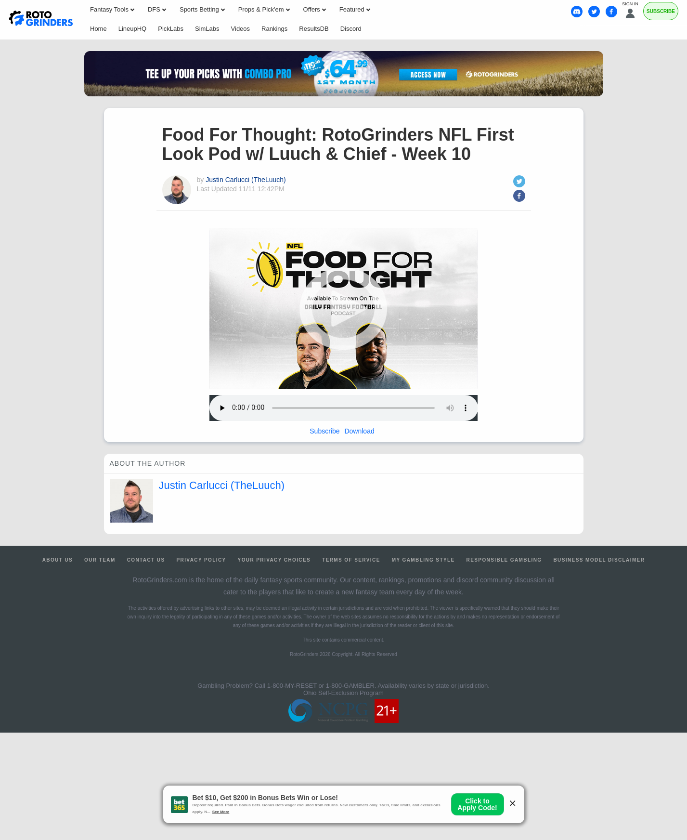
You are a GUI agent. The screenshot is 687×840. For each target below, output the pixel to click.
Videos (240, 28)
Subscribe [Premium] (661, 11)
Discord (351, 28)
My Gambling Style (423, 560)
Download (359, 431)
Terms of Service (351, 560)
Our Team (100, 560)
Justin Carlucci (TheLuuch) (246, 180)
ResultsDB (313, 28)
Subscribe (324, 431)
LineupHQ (132, 28)
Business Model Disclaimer (599, 560)
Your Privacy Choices (274, 560)
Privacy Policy (201, 560)
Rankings (274, 28)
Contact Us (146, 560)
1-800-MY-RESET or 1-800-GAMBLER (321, 685)
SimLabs (207, 28)
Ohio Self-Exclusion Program (343, 692)
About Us (57, 560)
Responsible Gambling (504, 560)
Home (98, 28)
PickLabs (170, 28)
